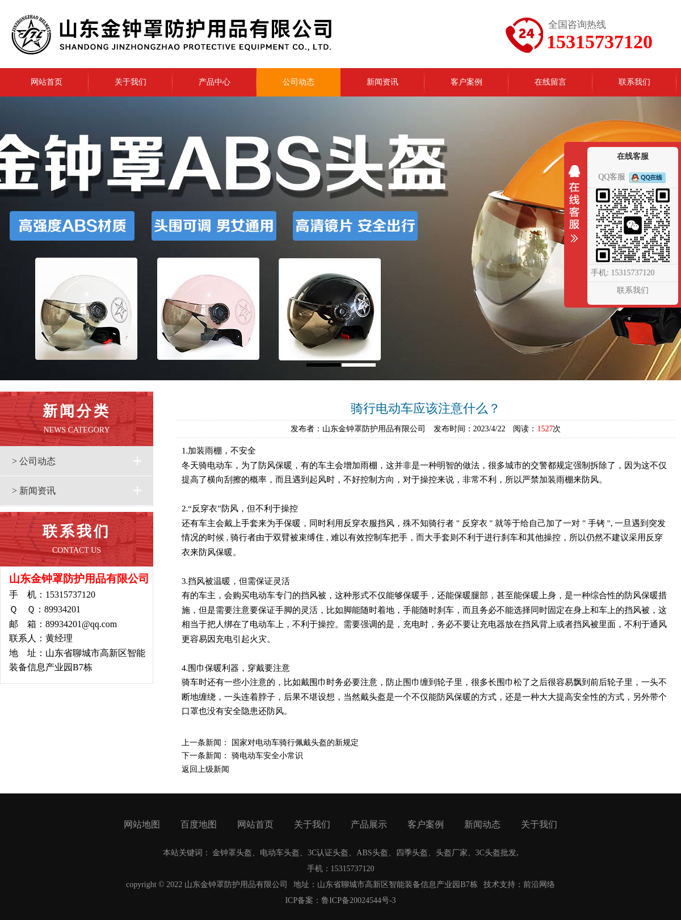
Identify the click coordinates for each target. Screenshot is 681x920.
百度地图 (198, 824)
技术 (491, 884)
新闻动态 (482, 824)
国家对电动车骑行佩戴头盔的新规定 (295, 742)
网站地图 (142, 824)
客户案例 (425, 824)
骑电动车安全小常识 (267, 755)
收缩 (574, 211)
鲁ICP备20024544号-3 (358, 900)
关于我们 (312, 824)
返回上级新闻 (205, 769)
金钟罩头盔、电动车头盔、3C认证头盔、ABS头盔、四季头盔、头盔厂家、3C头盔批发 (364, 852)
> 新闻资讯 (34, 490)
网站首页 (255, 824)
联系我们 (633, 290)
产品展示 (369, 824)
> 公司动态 (34, 461)
